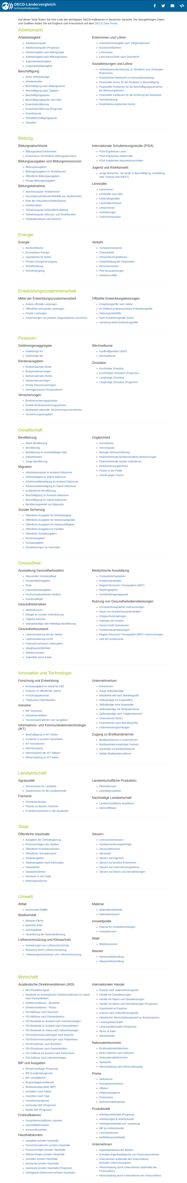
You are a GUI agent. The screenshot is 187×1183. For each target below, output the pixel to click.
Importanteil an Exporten (113, 1008)
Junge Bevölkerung (36, 461)
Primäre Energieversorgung (41, 261)
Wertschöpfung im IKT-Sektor (42, 757)
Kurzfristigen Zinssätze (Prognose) (119, 373)
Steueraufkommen (109, 848)
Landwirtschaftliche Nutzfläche (116, 803)
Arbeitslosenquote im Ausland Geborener (49, 472)
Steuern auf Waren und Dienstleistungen (122, 871)
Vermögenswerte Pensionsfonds (44, 389)
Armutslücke (106, 443)
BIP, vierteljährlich (36, 1077)
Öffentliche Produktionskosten (43, 848)
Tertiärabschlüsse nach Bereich (43, 219)
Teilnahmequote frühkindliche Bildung (47, 209)
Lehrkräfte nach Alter (111, 194)
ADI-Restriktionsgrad (37, 990)
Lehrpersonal (106, 207)
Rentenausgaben (35, 538)
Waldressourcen (108, 944)
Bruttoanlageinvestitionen (40, 1082)
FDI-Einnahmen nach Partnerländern (46, 1048)
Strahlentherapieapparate (113, 594)
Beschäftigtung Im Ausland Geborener (47, 495)
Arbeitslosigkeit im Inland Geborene (46, 477)
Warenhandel (107, 1035)
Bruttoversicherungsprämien (42, 400)
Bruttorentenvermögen (38, 371)
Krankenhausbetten (110, 580)
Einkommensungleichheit (113, 466)
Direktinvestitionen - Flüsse (41, 1007)
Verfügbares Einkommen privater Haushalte (50, 1172)
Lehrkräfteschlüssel (110, 203)
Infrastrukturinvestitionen (113, 257)
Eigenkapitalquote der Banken (116, 1149)
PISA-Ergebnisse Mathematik (116, 156)
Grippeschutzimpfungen (112, 616)
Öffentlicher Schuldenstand (41, 853)
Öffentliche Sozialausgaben (41, 533)
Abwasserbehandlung (111, 956)
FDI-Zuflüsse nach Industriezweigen (46, 1057)
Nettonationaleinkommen (113, 1057)
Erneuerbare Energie (37, 252)
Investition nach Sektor (38, 1091)
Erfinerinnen (106, 686)
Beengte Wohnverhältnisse (114, 452)
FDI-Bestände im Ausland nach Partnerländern (52, 1025)
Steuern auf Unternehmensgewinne (119, 867)
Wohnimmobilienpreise (112, 1101)
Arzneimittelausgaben (38, 580)
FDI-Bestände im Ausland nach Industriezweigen (53, 1021)
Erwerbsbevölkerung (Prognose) (44, 108)
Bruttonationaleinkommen (113, 1048)
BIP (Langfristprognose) (39, 1073)
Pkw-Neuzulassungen (111, 270)
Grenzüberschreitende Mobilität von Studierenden (54, 196)
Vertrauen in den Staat (38, 876)
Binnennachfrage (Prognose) (42, 1068)
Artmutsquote (107, 447)
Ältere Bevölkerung (36, 443)
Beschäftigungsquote (37, 95)
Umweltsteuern (107, 931)
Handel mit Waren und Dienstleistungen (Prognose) (128, 1003)
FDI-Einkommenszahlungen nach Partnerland (51, 1039)
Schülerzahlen (34, 205)
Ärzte (29, 585)
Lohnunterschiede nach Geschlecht (119, 56)
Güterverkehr (106, 252)
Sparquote (105, 1062)
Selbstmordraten (35, 652)
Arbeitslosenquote (36, 43)
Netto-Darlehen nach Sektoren (116, 1052)
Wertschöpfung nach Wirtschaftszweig (121, 1066)
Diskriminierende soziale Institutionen (120, 461)
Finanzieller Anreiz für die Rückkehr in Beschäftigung (129, 82)
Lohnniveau (105, 52)
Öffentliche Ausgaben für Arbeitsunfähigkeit (50, 524)
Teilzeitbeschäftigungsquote (41, 118)
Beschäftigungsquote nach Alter (44, 99)
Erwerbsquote (33, 113)
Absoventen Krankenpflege (41, 576)
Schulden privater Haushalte (42, 1158)
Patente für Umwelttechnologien (117, 926)
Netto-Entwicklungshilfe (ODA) (116, 317)
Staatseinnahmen (35, 871)
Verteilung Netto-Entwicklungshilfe (118, 322)
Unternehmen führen (111, 718)
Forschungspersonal (37, 695)
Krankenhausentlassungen (114, 629)
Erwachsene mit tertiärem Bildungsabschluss (51, 156)
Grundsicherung (108, 99)
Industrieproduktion (36, 715)
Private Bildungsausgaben (40, 180)
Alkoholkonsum (34, 609)
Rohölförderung (34, 266)
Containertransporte (110, 247)
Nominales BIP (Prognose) (41, 1105)
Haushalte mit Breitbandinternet (117, 749)
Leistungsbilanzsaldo (111, 1022)
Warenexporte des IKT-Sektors (43, 752)
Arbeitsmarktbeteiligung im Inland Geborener (51, 486)
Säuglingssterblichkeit (38, 648)
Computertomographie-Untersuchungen (121, 607)
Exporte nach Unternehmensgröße (119, 990)
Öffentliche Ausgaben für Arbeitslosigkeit (48, 515)
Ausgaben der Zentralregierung (43, 839)
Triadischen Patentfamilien (41, 700)
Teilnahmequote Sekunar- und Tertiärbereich (51, 214)
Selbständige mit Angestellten (116, 700)
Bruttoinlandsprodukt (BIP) (41, 1086)
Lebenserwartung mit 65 (39, 639)
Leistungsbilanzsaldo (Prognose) (117, 1026)
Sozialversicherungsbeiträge (115, 844)
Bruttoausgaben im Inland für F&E (45, 686)
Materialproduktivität (110, 909)
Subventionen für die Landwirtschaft (46, 790)
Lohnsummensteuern (111, 839)
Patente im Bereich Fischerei (42, 806)
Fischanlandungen (36, 801)
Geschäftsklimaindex (37, 1125)
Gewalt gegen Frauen (111, 475)
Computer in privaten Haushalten (44, 739)
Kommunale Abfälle (37, 909)
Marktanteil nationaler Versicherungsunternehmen (54, 409)
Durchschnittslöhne (110, 47)
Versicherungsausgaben (39, 414)
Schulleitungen (107, 212)
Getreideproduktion (110, 790)
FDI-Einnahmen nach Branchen (43, 1044)
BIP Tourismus (34, 710)
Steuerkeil (105, 853)
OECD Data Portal (106, 23)
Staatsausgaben (35, 858)
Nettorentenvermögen (38, 380)
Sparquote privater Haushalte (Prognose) (49, 1168)
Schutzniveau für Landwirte (41, 786)
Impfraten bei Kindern (111, 620)
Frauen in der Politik (110, 470)
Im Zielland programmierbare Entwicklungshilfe (125, 308)
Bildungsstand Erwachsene (41, 151)
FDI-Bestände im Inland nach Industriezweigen (52, 1030)
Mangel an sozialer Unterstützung (45, 614)
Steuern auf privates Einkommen (117, 862)
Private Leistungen (36, 313)
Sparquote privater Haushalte (42, 1163)
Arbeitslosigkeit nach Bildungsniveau (46, 56)
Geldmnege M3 (34, 355)
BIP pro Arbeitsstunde (111, 1128)
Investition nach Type (37, 1096)
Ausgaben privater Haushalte (42, 1140)
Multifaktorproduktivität (112, 1137)
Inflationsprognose (109, 1092)
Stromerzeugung (35, 270)
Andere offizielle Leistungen (41, 304)
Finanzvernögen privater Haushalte (45, 1149)
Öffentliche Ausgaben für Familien (45, 529)
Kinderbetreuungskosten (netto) (117, 104)
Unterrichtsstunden (110, 216)
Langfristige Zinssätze (111, 377)
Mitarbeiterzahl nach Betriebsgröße (119, 695)
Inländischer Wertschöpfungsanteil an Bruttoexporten (129, 1017)
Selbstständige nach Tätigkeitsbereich (120, 713)
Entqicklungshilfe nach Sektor (116, 304)
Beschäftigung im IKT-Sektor (42, 734)
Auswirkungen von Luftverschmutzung (47, 945)
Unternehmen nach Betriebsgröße (118, 722)
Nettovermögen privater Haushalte (45, 1154)
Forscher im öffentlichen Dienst (43, 690)
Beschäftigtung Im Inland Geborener (46, 499)
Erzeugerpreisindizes (111, 1083)
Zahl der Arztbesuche (111, 639)
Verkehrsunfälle (108, 275)
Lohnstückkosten (109, 1132)
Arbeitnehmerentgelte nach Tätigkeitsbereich (124, 43)
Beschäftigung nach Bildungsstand (45, 86)
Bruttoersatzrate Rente (38, 366)
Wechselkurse (107, 355)
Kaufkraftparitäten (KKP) (113, 351)
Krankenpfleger (34, 599)
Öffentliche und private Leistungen (45, 308)
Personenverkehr (109, 266)
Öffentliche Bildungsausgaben (43, 176)
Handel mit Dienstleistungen (115, 994)
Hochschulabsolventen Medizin (43, 594)
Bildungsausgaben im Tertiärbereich (46, 171)
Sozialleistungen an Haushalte (43, 547)
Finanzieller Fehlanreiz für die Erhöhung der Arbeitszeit (130, 95)
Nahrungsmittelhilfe (110, 313)
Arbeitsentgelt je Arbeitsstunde (116, 1119)
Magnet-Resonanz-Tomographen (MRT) (122, 585)
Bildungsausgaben (36, 167)
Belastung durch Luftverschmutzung (46, 949)
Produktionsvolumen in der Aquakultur (47, 810)
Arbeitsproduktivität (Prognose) (116, 1114)
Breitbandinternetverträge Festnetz (119, 744)
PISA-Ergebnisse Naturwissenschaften (121, 160)
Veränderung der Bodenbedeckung (45, 934)
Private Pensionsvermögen (41, 385)
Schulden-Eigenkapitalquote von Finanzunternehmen (129, 1154)
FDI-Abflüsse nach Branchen (42, 1012)
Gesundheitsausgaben (38, 589)
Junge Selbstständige (111, 690)
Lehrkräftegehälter (109, 198)
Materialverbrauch (109, 914)
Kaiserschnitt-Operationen (114, 625)
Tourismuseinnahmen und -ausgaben (47, 719)
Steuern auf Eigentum (111, 858)
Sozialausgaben (35, 542)
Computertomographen (112, 576)
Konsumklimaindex (36, 1129)
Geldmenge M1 (34, 351)
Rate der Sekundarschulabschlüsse (46, 200)
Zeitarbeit (31, 122)
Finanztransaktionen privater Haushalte (48, 1145)
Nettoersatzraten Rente (39, 375)
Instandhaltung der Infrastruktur (117, 261)
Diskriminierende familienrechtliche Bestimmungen (128, 456)
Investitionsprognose (37, 1100)
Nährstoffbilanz (107, 808)
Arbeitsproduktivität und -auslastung (119, 1123)
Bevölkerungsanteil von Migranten (45, 504)
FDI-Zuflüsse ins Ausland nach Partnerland (50, 1053)
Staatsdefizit (32, 867)
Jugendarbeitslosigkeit (38, 61)
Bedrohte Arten (34, 925)
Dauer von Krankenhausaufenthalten (120, 611)
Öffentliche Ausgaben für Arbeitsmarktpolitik (50, 519)
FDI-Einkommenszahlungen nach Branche (50, 1034)
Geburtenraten (34, 456)
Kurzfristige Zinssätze (111, 368)
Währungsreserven (36, 880)
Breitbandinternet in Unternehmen (118, 739)
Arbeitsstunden (34, 81)
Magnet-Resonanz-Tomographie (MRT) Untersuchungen (131, 634)
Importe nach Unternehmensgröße (118, 1012)
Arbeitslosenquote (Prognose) (42, 47)
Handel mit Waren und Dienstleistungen (121, 999)
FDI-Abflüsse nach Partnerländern (45, 1016)
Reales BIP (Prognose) (39, 1109)
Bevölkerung (33, 447)
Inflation (103, 1088)
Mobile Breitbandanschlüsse (115, 753)
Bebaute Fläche (34, 920)
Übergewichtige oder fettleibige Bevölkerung (51, 623)
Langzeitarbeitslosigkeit (39, 65)
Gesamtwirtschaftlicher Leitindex (44, 1120)
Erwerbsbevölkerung (37, 104)
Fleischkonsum (107, 786)
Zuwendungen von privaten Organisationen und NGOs (56, 317)
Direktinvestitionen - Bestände (43, 1002)
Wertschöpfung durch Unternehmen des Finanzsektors (130, 1175)
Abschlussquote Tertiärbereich (43, 191)
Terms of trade (107, 1031)
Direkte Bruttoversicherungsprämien (46, 405)
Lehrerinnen (106, 189)
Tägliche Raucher (36, 619)
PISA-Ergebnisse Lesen (113, 151)
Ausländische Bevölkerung (41, 490)
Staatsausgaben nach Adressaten (45, 862)
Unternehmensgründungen (114, 727)
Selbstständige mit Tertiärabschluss (119, 709)
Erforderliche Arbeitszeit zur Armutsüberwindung (126, 77)
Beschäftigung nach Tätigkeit (42, 90)
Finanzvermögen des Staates (42, 844)
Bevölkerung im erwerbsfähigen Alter (46, 452)
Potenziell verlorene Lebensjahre (44, 643)
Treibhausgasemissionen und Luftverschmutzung (53, 954)
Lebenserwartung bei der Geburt (44, 634)
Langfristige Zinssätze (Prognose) (118, 382)
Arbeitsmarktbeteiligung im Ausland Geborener (52, 481)
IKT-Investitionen (35, 743)
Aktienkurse (106, 1079)
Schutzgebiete (34, 929)
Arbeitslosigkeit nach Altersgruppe (45, 52)
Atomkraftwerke (34, 247)
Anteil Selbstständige (37, 76)
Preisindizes (106, 1097)
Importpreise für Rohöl (38, 257)
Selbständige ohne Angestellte (116, 704)
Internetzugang (34, 748)
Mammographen (108, 589)
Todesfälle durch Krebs (38, 657)
